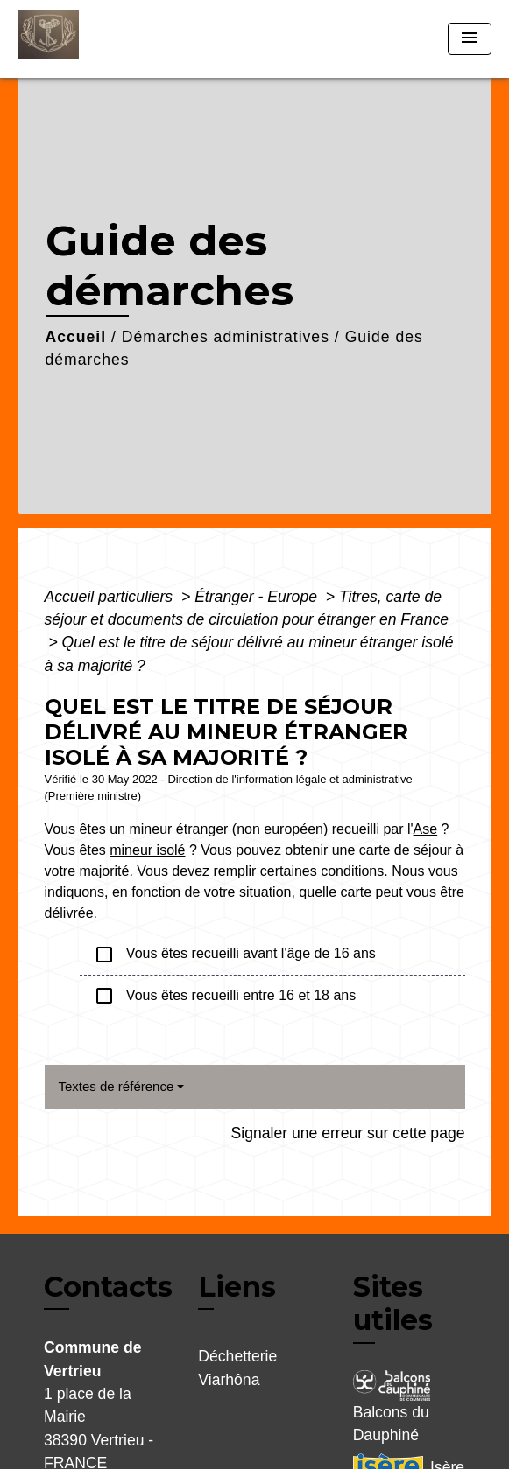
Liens (237, 1287)
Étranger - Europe (258, 596)
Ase (426, 829)
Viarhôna (228, 1380)
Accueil (76, 337)
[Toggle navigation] (469, 39)
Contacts (108, 1287)
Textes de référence (116, 1086)
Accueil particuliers (111, 596)
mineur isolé (147, 850)
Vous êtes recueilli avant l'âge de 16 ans (235, 954)
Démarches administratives (225, 337)
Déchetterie (237, 1356)
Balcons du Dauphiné (391, 1407)
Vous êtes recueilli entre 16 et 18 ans (225, 995)
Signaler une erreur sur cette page (348, 1133)
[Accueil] (84, 39)
